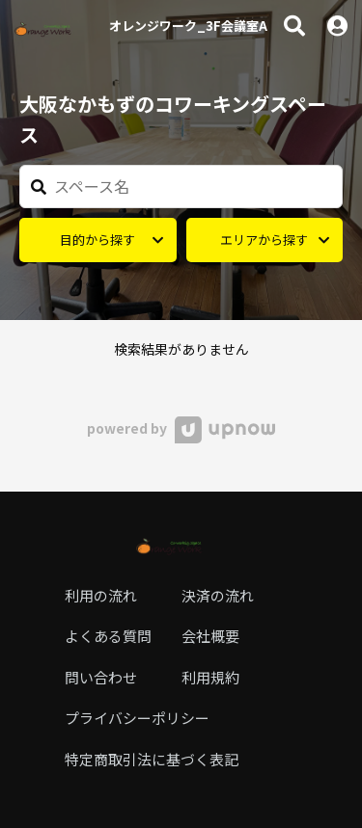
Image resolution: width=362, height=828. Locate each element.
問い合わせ (101, 677)
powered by (181, 428)
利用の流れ (101, 595)
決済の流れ (217, 595)
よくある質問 (108, 636)
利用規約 (210, 677)
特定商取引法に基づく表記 (151, 759)
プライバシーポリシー (137, 718)
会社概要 (210, 636)
